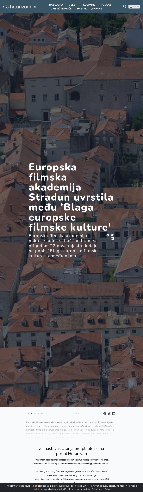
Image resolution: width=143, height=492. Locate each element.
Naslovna (56, 4)
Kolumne (89, 4)
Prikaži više (97, 489)
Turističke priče (60, 8)
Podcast (107, 4)
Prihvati (108, 489)
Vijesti (73, 4)
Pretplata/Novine (89, 8)
